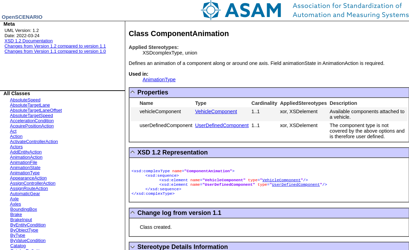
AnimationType (25, 172)
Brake (16, 214)
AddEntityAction (26, 152)
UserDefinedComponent (221, 125)
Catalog (18, 245)
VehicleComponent (216, 111)
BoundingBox (23, 209)
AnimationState (25, 167)
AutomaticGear (25, 193)
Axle (14, 198)
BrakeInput (21, 219)
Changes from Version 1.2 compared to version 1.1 (55, 46)
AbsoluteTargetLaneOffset (36, 110)
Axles (15, 204)
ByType (17, 235)
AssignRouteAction (29, 188)
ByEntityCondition (28, 224)
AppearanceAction (28, 178)
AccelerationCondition (32, 120)
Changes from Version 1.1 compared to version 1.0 (55, 51)
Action (16, 136)
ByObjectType (24, 230)
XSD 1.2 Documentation (29, 40)
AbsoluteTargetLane (30, 105)
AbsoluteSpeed (25, 99)
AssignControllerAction (33, 183)
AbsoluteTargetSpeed (31, 115)
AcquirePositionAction (32, 125)
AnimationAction (26, 157)
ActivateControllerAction (34, 141)
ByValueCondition (28, 240)
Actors (16, 146)
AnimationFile (23, 162)
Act (13, 131)
